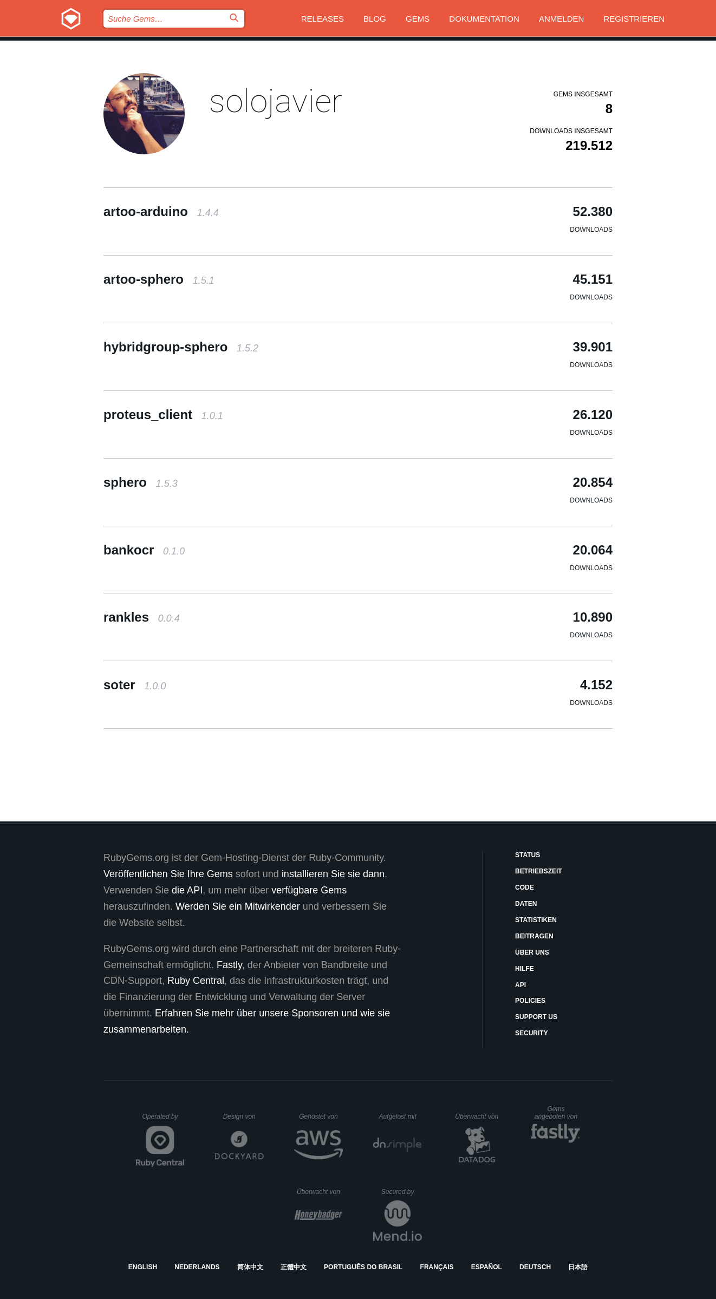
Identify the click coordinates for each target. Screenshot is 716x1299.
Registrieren (634, 18)
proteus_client (163, 414)
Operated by (163, 1120)
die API (187, 890)
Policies (530, 1000)
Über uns (532, 952)
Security (531, 1033)
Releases (322, 18)
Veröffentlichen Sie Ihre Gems (168, 874)
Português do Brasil (363, 1267)
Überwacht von (478, 1116)
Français (437, 1267)
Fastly (229, 964)
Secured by (401, 1192)
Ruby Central (195, 980)
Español (486, 1267)
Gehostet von (321, 1116)
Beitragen (534, 936)
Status (527, 855)
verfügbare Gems (309, 890)
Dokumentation (484, 18)
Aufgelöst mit (400, 1116)
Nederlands (196, 1267)
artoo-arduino (161, 211)
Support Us (536, 1017)
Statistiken (536, 920)
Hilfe (524, 968)
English (142, 1267)
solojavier (275, 101)
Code (524, 887)
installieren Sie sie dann (333, 874)
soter (134, 684)
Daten (526, 904)
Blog (374, 18)
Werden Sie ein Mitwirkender (237, 906)
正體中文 (294, 1267)
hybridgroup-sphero (180, 347)
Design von (243, 1116)
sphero (140, 482)
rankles (141, 617)
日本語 (578, 1267)
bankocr (144, 550)
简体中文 (250, 1267)
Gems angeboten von (558, 1112)
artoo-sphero (158, 279)
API (520, 985)
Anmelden (561, 18)
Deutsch (535, 1267)
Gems (417, 18)
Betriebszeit (538, 871)
